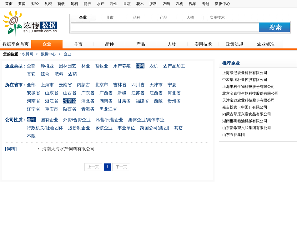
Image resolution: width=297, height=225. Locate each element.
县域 (48, 4)
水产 (100, 4)
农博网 (27, 54)
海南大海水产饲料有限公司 (68, 148)
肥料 (153, 4)
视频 (192, 4)
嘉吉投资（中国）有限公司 (244, 107)
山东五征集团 (233, 134)
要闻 (22, 4)
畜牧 (61, 4)
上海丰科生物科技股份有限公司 (248, 86)
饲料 (74, 4)
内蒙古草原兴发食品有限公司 (246, 114)
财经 (35, 4)
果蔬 (127, 4)
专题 (205, 4)
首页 (9, 4)
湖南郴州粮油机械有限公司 (244, 121)
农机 (179, 4)
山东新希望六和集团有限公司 (246, 128)
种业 (114, 4)
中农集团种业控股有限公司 (244, 80)
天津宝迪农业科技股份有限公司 (248, 100)
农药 (166, 4)
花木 (140, 4)
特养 (87, 4)
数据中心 (222, 4)
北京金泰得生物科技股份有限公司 (250, 93)
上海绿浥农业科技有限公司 (244, 73)
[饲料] (11, 149)
